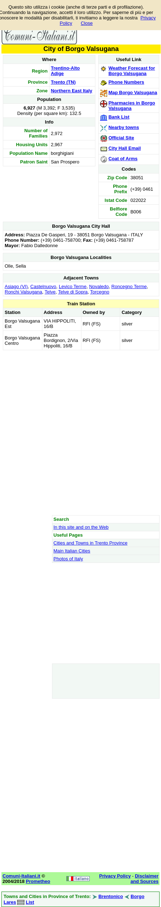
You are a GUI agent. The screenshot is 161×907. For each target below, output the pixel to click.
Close (87, 23)
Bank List (118, 117)
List (30, 902)
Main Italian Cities (71, 551)
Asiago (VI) (16, 286)
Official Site (121, 137)
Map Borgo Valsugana (132, 92)
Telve (50, 292)
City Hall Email (124, 148)
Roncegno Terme (129, 286)
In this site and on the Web (81, 527)
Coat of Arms (122, 158)
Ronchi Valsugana (23, 292)
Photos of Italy (68, 558)
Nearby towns (123, 127)
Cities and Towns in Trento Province (90, 543)
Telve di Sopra (72, 292)
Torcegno (99, 292)
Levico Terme (72, 286)
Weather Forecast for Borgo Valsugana (131, 70)
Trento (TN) (63, 82)
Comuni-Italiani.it (21, 876)
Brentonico (110, 896)
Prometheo (38, 881)
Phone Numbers (126, 82)
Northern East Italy (72, 90)
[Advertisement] (80, 432)
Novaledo (99, 286)
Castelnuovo (43, 286)
